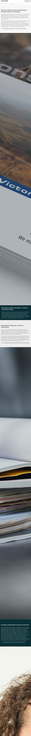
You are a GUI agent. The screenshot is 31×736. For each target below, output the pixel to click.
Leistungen (5, 3)
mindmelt (2, 3)
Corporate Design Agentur (11, 3)
